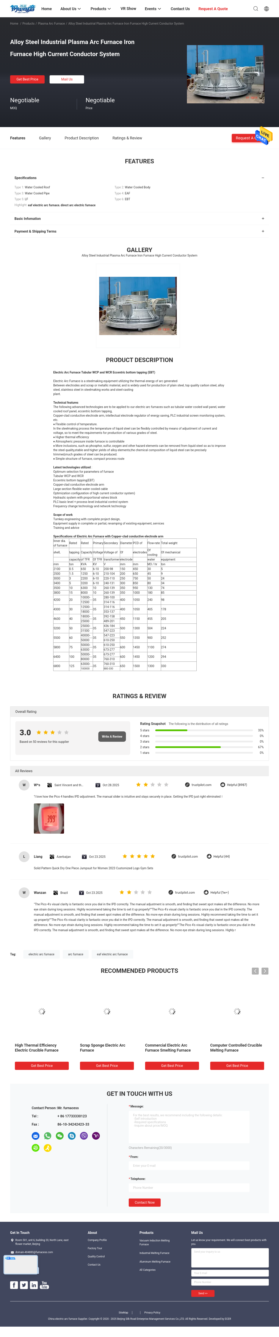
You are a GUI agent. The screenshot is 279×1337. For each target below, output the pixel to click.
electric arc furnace (42, 954)
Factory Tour (95, 1248)
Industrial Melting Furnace (154, 1253)
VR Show (128, 8)
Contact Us (94, 1264)
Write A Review (112, 736)
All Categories (147, 1269)
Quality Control (96, 1256)
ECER (228, 1318)
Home (14, 23)
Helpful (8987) (237, 785)
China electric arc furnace (62, 1318)
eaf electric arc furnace (112, 954)
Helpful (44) (221, 856)
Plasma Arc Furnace (51, 23)
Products (28, 23)
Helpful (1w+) (219, 892)
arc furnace (75, 954)
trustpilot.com (202, 785)
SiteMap (123, 1312)
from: (134, 1157)
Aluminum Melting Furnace (155, 1261)
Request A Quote (250, 137)
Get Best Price (27, 79)
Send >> (202, 1293)
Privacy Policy (152, 1312)
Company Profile (97, 1240)
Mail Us (67, 79)
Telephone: (138, 1179)
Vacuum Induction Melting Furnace (155, 1242)
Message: (137, 1106)
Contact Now (145, 1202)
